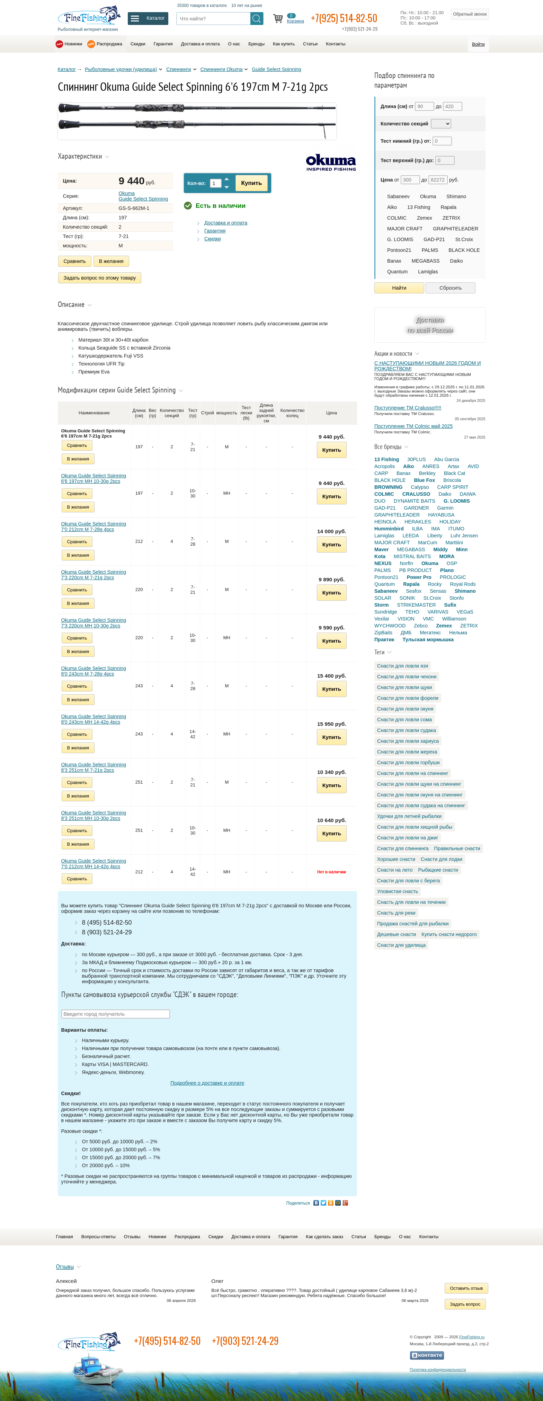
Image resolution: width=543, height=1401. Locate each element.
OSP (452, 563)
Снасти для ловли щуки (404, 687)
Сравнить (75, 261)
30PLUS (416, 459)
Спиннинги (178, 69)
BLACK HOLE (464, 250)
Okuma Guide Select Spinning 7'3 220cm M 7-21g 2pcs (93, 574)
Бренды (256, 43)
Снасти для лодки (441, 859)
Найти (399, 288)
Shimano (456, 196)
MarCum (427, 542)
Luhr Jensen (464, 535)
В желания (111, 261)
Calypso (420, 487)
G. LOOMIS (400, 239)
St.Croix (464, 239)
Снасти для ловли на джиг (407, 837)
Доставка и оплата (200, 43)
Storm (381, 605)
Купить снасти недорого (449, 934)
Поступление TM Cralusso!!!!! (407, 408)
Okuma (428, 196)
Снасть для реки (396, 913)
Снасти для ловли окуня (405, 709)
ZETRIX (451, 218)
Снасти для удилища (401, 945)
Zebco (421, 625)
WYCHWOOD (390, 625)
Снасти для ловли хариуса (408, 741)
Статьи (310, 43)
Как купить (284, 43)
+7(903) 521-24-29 (245, 1340)
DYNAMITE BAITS (414, 501)
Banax (394, 261)
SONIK (407, 598)
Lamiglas (428, 271)
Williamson (454, 619)
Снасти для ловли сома (404, 719)
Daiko (456, 261)
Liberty (434, 535)
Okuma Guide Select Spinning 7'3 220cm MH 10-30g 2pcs (93, 622)
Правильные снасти (457, 848)
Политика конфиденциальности (438, 1369)
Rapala (448, 207)
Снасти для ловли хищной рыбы (414, 827)
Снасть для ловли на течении (411, 902)
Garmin (445, 508)
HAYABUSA (441, 515)
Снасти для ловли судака (406, 730)
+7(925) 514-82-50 (344, 18)
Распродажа (109, 43)
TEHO (412, 612)
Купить (251, 182)
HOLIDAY (450, 522)
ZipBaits (383, 632)
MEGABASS (426, 261)
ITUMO (456, 528)
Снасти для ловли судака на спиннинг (421, 805)
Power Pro (419, 577)
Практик (384, 639)
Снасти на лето (394, 870)
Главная (64, 1236)
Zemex (424, 218)
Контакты (335, 43)
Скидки (138, 43)
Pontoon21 (399, 250)
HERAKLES (417, 522)
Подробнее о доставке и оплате (207, 1083)
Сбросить (450, 288)
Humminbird (389, 528)
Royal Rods (462, 584)
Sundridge (385, 612)
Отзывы (132, 1236)
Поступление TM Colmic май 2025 (413, 426)
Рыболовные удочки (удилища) (121, 69)
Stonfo (456, 598)
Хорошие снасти (396, 859)
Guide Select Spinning (276, 69)
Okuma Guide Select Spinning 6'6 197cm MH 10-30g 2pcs (93, 478)
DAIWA (468, 494)
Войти (478, 44)
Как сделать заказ (324, 1236)
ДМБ (406, 632)
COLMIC (397, 218)
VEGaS (465, 612)
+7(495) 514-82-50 (167, 1340)
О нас (234, 43)
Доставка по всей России (430, 325)
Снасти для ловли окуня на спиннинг (420, 795)
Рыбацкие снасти (438, 870)
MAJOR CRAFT (404, 228)
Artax (454, 466)
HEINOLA (385, 522)
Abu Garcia (446, 459)
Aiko (392, 207)
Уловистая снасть (397, 891)
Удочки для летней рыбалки (409, 816)
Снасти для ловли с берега (408, 880)
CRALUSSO (416, 494)
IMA (435, 528)
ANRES (430, 466)
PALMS (430, 250)
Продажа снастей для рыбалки (412, 923)
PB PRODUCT (415, 570)
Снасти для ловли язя (402, 666)
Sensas (438, 591)
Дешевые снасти (396, 934)
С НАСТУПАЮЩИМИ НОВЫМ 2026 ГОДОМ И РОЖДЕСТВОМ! (427, 365)
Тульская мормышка (428, 639)
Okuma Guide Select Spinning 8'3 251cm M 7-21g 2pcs (93, 767)
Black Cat (454, 473)
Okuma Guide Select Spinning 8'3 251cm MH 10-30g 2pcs (93, 815)
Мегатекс (430, 632)
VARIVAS (438, 612)
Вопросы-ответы (98, 1236)
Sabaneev (398, 196)
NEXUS (383, 563)
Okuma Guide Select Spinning (143, 196)
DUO (379, 501)
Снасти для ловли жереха (407, 752)
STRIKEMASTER (416, 605)
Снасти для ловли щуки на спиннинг (419, 784)
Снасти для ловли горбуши (408, 762)
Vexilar (381, 619)
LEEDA (411, 535)
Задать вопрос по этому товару (100, 278)
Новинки (73, 43)
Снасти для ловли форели (407, 698)
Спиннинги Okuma (222, 69)
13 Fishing (418, 207)
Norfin (406, 563)
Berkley (427, 473)
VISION (406, 619)
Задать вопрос (465, 1304)
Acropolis (384, 466)
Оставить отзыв (466, 1288)
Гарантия (163, 43)
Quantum (397, 271)
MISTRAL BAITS (412, 556)
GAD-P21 (434, 239)
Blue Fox (424, 480)
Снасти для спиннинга (403, 848)
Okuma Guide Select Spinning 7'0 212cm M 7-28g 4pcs (93, 526)
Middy (440, 549)
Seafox (413, 591)
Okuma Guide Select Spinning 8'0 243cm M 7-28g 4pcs (93, 671)
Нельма (458, 632)
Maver (381, 549)
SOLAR (382, 598)
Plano (447, 570)
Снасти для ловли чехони (406, 676)
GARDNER (416, 508)
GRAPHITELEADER (455, 228)
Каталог (67, 69)
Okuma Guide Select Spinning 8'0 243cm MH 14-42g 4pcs (93, 719)
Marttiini (454, 542)
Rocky (435, 584)
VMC (428, 619)
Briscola (452, 480)
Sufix (450, 605)
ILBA (417, 528)
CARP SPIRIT (453, 487)
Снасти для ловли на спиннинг (412, 773)
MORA (446, 556)
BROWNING (388, 487)
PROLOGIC (453, 577)
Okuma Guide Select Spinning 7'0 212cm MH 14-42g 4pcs (93, 863)
